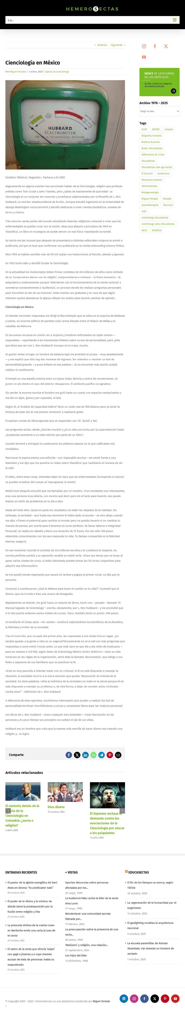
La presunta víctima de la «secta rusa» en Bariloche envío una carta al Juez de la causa (31, 930)
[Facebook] (155, 46)
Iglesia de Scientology (57, 71)
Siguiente (116, 45)
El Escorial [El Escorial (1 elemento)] (147, 173)
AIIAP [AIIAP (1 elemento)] (144, 129)
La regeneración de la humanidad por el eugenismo (151, 905)
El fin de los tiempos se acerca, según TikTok (150, 885)
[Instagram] (144, 46)
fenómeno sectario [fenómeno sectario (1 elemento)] (151, 179)
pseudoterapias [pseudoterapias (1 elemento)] (149, 205)
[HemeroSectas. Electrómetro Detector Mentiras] (65, 125)
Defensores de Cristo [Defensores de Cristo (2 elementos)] (152, 154)
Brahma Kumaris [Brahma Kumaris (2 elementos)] (150, 142)
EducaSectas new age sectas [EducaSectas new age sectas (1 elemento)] (156, 167)
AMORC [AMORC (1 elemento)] (156, 129)
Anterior (102, 45)
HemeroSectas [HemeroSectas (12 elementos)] (149, 186)
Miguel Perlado (18, 71)
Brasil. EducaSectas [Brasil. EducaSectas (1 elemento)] (151, 148)
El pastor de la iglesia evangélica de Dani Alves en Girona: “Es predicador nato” (32, 885)
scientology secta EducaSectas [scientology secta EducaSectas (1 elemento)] (158, 224)
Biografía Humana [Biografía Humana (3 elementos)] (151, 135)
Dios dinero (56, 807)
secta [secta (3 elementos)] (144, 230)
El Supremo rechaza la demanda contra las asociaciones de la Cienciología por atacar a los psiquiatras (107, 823)
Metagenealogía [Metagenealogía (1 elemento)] (150, 192)
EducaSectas (138, 872)
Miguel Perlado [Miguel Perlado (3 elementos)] (149, 198)
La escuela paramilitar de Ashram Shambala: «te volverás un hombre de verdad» (150, 948)
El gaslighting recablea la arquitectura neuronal (150, 925)
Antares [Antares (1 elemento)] (169, 129)
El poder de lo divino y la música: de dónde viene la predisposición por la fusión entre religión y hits (30, 906)
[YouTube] (144, 57)
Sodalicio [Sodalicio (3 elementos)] (157, 230)
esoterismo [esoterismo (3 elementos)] (163, 173)
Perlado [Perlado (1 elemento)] (167, 198)
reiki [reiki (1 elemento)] (143, 211)
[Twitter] (166, 46)
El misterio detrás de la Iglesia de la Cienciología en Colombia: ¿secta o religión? (22, 815)
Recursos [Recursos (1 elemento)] (168, 205)
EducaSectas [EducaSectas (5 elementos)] (148, 160)
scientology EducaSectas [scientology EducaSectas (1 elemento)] (154, 217)
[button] (8, 811)
